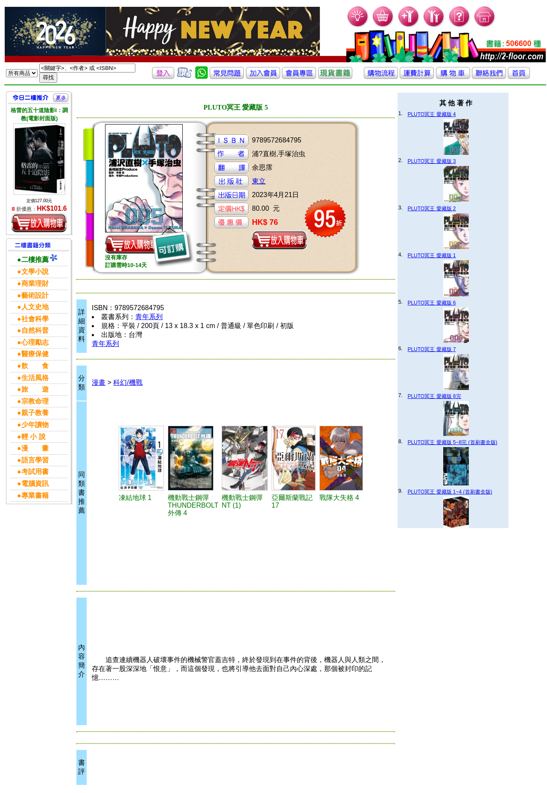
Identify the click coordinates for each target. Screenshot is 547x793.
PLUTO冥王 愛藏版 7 (431, 349)
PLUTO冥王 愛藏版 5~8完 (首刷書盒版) (452, 442)
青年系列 (149, 316)
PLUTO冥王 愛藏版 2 (431, 209)
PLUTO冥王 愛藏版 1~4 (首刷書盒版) (449, 492)
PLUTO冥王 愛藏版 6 (431, 303)
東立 (259, 181)
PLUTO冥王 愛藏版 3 (431, 161)
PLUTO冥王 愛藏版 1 (431, 256)
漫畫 (98, 382)
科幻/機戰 (127, 382)
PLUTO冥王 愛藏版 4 (431, 114)
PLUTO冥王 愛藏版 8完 (434, 396)
